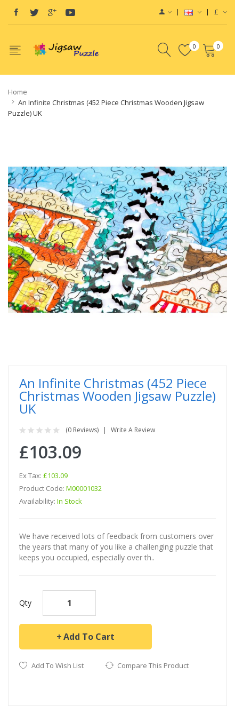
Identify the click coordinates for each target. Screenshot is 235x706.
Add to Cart (89, 636)
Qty (25, 603)
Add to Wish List (57, 665)
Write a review (133, 430)
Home (17, 92)
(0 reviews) (82, 430)
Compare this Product (153, 665)
